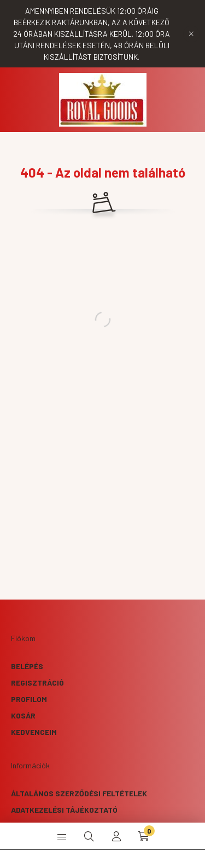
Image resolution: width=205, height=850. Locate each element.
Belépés (27, 666)
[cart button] (144, 836)
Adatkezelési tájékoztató (64, 809)
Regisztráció (37, 682)
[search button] (89, 836)
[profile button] (116, 836)
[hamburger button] (62, 836)
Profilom (29, 699)
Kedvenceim (34, 732)
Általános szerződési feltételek (79, 793)
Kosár (23, 715)
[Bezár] (191, 34)
